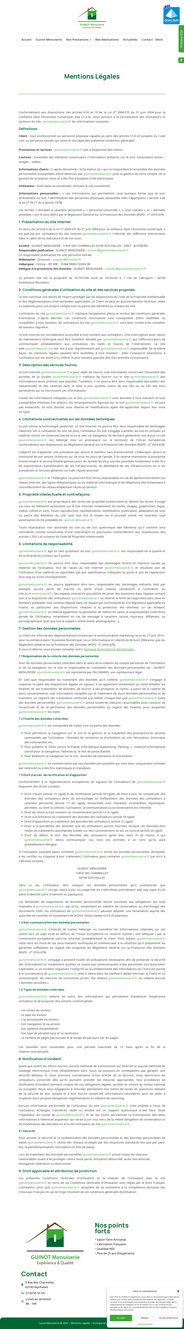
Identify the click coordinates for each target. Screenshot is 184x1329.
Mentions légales (145, 1324)
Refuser (145, 1318)
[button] (178, 1291)
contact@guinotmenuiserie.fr (108, 250)
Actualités (130, 39)
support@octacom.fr (67, 259)
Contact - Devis (152, 39)
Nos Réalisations (107, 39)
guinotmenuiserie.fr (57, 121)
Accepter (121, 1318)
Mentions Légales (80, 1323)
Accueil (26, 39)
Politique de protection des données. (109, 649)
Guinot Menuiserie (49, 39)
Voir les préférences (168, 1318)
